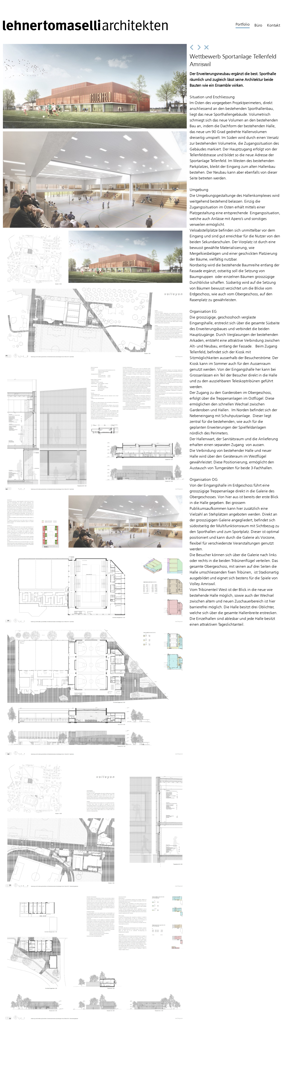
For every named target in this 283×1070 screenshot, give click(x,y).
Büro (258, 25)
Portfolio (243, 24)
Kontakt (273, 25)
